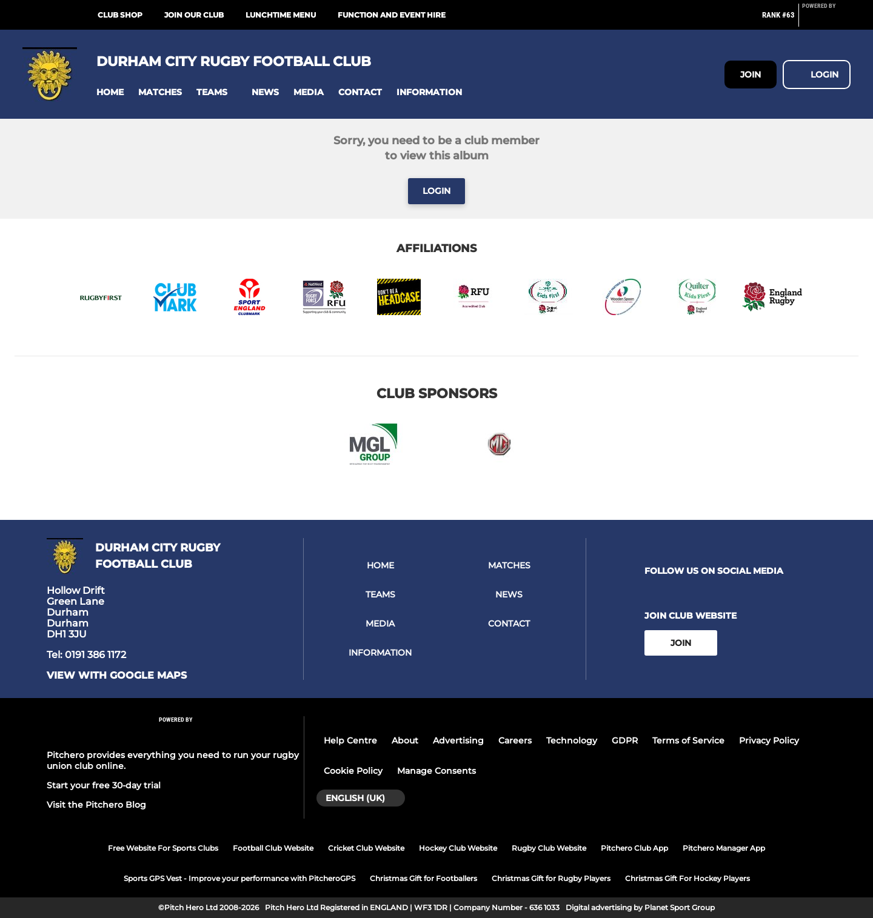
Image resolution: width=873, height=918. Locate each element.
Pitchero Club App (634, 848)
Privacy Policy (769, 740)
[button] (110, 92)
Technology (571, 740)
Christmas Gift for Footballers (423, 878)
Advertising (458, 740)
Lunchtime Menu (281, 14)
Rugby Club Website (549, 848)
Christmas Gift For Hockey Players (687, 878)
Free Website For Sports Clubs (163, 848)
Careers (515, 740)
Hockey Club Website (458, 848)
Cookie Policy (353, 770)
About (405, 740)
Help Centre (350, 740)
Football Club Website (273, 848)
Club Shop (120, 14)
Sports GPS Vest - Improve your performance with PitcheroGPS (239, 878)
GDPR (625, 740)
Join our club (194, 14)
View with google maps (117, 675)
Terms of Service (688, 740)
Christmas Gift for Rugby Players (551, 878)
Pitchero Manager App (724, 848)
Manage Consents (436, 770)
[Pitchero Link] (826, 20)
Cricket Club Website (366, 848)
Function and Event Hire (392, 14)
